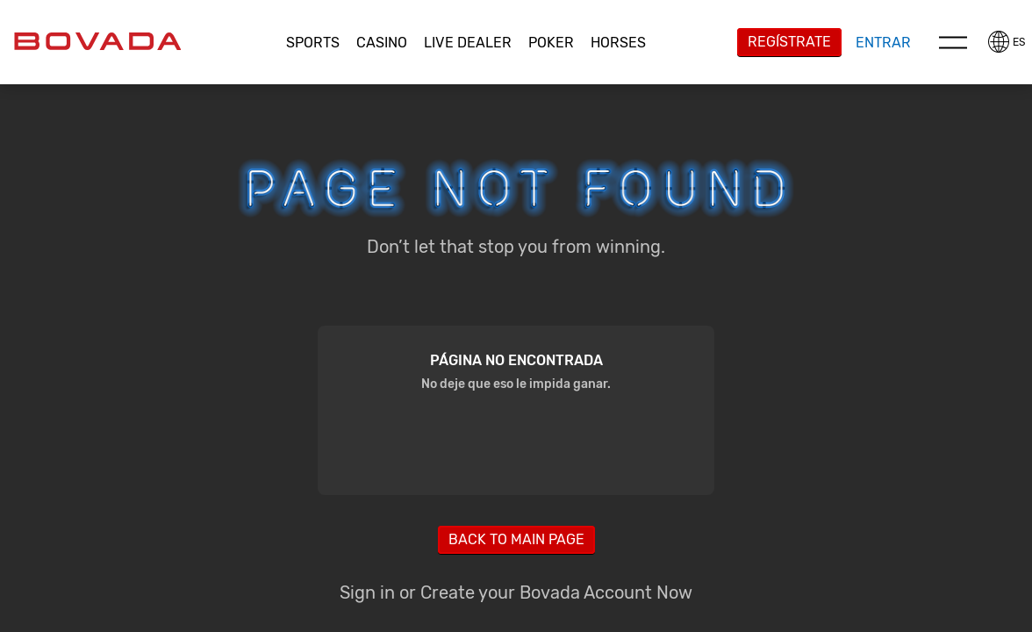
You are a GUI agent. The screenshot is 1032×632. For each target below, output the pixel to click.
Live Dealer (468, 42)
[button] (313, 43)
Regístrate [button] (789, 41)
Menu (953, 42)
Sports (313, 42)
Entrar (883, 42)
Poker (551, 42)
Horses (618, 42)
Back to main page (516, 539)
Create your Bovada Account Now (556, 592)
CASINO (381, 42)
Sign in (367, 592)
